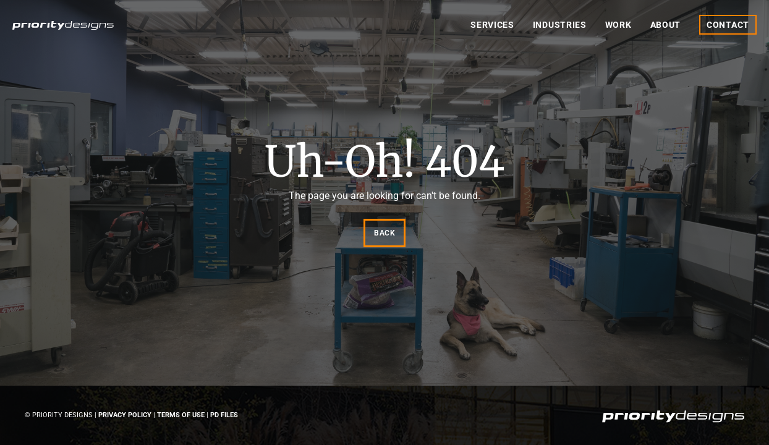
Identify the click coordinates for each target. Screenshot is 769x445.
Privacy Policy (124, 415)
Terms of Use (181, 415)
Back (384, 233)
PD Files (224, 415)
